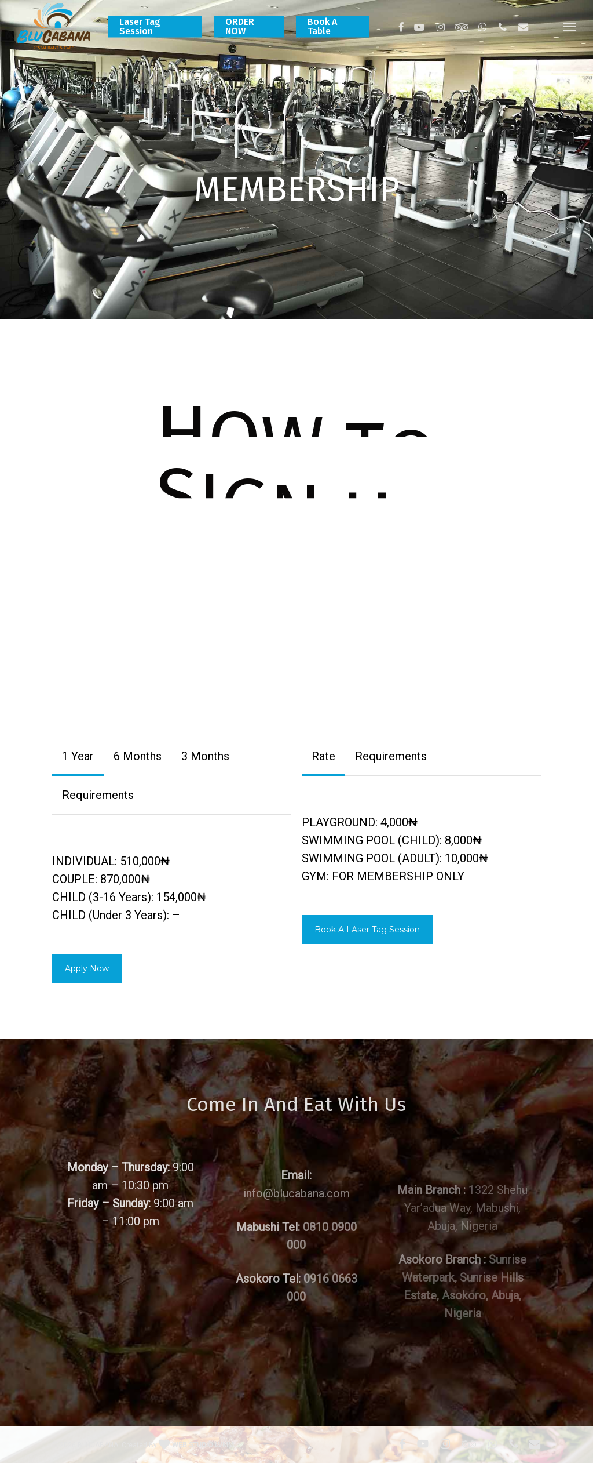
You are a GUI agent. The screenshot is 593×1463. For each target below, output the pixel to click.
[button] (570, 26)
